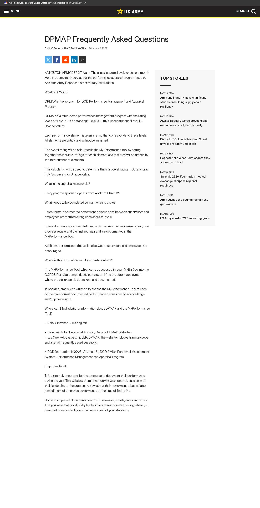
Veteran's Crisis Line (195, 492)
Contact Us (71, 492)
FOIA (151, 492)
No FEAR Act (167, 492)
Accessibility (132, 492)
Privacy (90, 492)
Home (54, 492)
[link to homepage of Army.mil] (130, 11)
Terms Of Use (109, 492)
